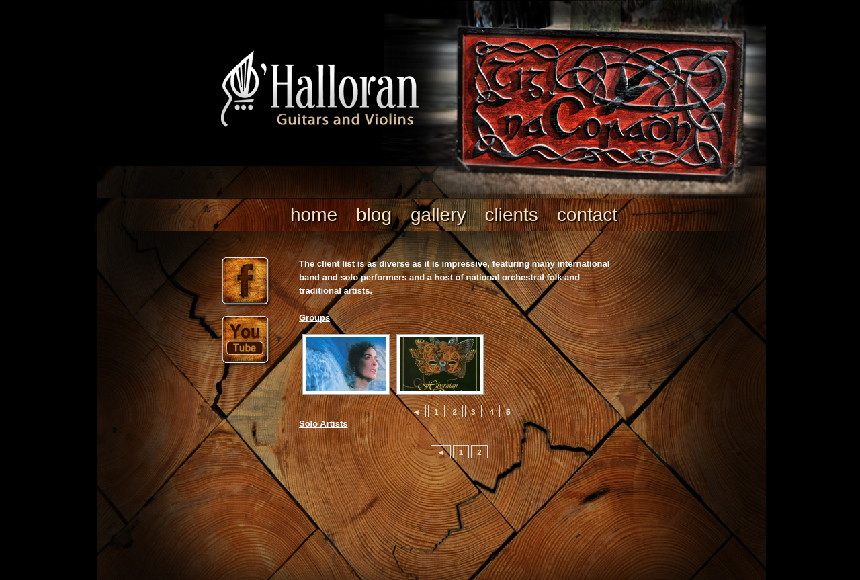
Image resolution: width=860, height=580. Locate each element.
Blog (374, 214)
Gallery (438, 214)
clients (511, 214)
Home (313, 214)
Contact (587, 214)
